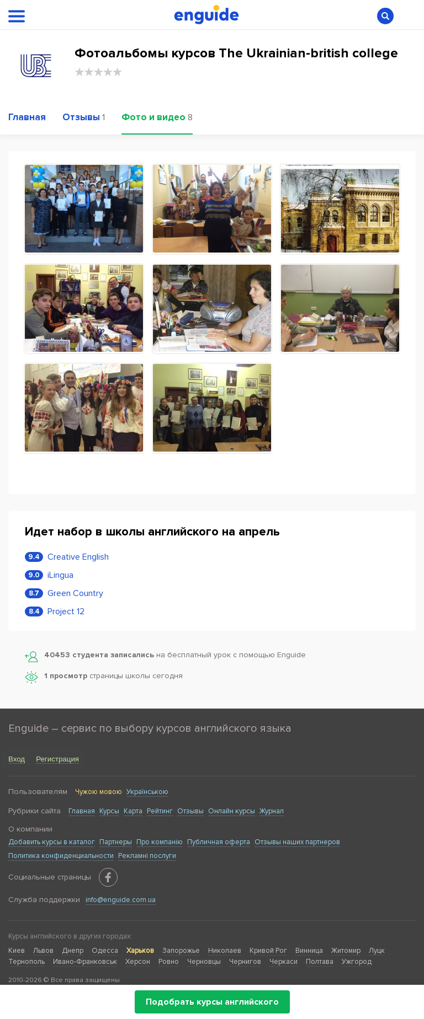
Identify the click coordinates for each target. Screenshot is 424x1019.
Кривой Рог (268, 950)
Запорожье (181, 950)
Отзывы (190, 811)
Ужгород (357, 961)
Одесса (105, 950)
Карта (133, 811)
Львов (43, 950)
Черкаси (283, 961)
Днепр (72, 950)
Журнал (271, 811)
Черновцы (204, 961)
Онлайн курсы (231, 811)
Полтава (319, 961)
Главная (81, 811)
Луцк (377, 950)
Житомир (346, 950)
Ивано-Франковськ (85, 961)
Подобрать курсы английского (212, 1001)
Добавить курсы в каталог (51, 842)
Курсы (109, 811)
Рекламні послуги (147, 855)
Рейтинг (160, 811)
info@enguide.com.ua (121, 899)
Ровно (168, 961)
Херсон (137, 961)
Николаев (224, 950)
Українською (147, 791)
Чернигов (245, 961)
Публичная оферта (218, 842)
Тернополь (26, 961)
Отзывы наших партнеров (297, 842)
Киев (16, 950)
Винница (309, 950)
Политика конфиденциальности (61, 855)
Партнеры (115, 842)
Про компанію (159, 842)
